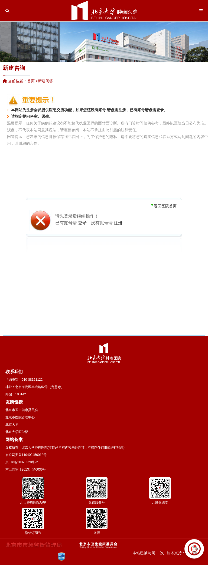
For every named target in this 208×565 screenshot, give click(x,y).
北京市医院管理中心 (20, 417)
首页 (31, 81)
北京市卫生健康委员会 (21, 410)
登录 (160, 110)
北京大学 (11, 424)
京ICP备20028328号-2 (21, 462)
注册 (122, 110)
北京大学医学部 (16, 432)
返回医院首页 (165, 206)
